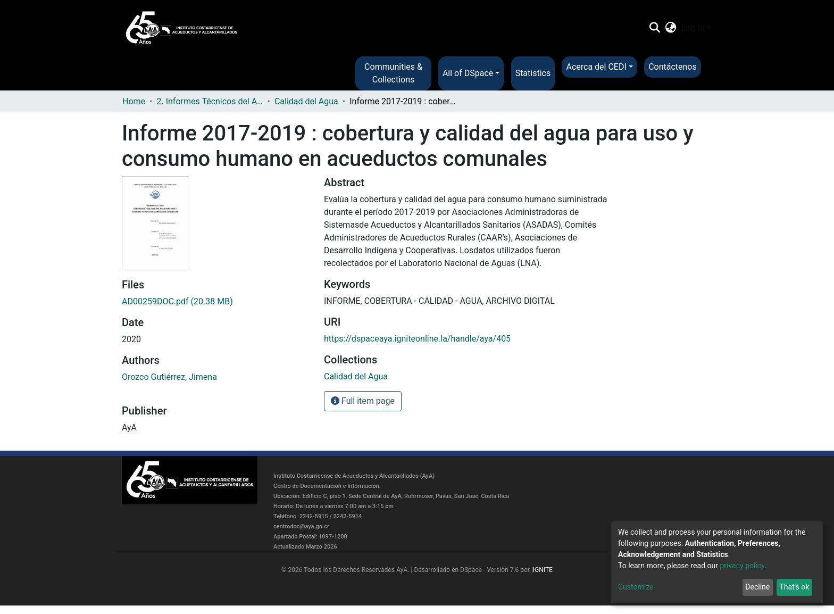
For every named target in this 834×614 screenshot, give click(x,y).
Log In (693, 28)
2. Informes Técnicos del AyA (209, 101)
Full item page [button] (363, 401)
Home (133, 101)
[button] (671, 28)
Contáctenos (672, 67)
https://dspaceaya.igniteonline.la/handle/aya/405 (417, 339)
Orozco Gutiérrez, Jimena (169, 377)
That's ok (794, 587)
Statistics (533, 73)
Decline (757, 587)
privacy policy (742, 565)
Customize (635, 587)
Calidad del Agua (306, 101)
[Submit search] (654, 28)
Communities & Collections (393, 73)
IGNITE (543, 570)
